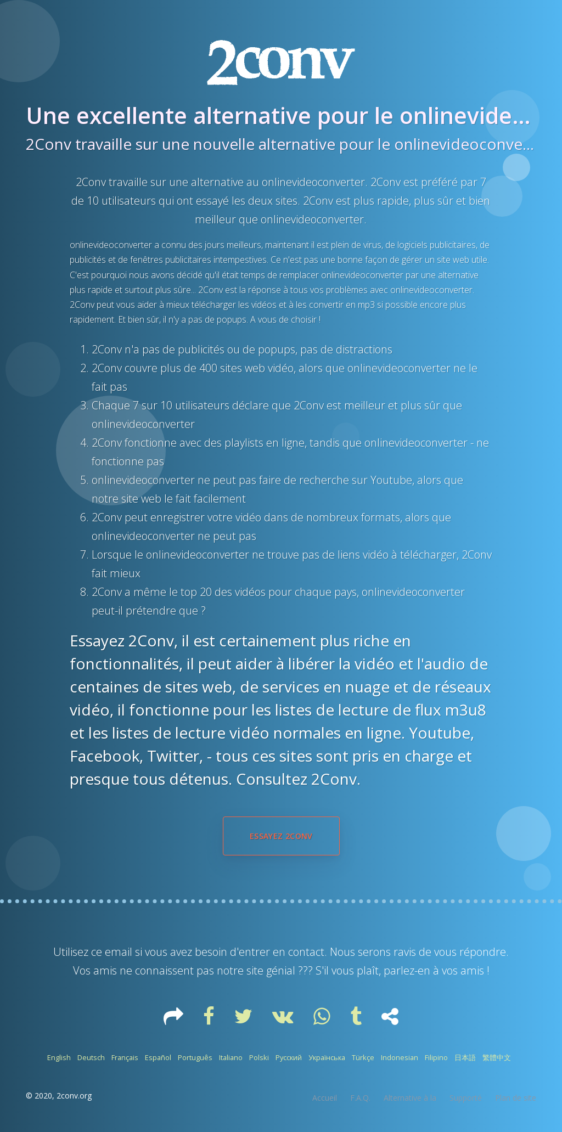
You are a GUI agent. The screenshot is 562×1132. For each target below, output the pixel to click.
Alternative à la (410, 1097)
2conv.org (74, 1095)
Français (124, 1057)
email (118, 951)
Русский (289, 1057)
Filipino (436, 1057)
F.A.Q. (360, 1097)
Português (195, 1057)
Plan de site (515, 1097)
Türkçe (363, 1057)
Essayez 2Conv (281, 836)
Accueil (324, 1097)
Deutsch (91, 1057)
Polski (259, 1057)
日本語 (465, 1057)
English (59, 1057)
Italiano (231, 1057)
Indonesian (399, 1057)
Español (158, 1057)
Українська (326, 1057)
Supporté (465, 1097)
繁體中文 (496, 1057)
